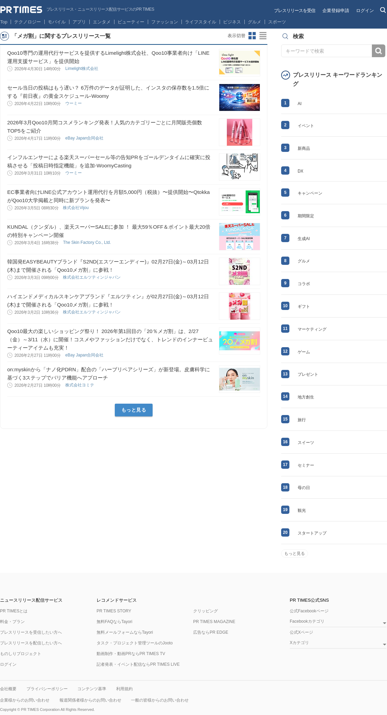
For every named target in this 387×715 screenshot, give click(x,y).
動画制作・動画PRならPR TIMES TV (131, 653)
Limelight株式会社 (82, 68)
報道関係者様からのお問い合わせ (90, 700)
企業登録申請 (335, 10)
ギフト (304, 306)
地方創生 (306, 397)
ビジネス (232, 22)
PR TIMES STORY (114, 611)
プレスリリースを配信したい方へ (31, 643)
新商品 (304, 148)
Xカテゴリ (299, 643)
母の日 (304, 487)
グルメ (254, 22)
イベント (306, 125)
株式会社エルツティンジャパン (92, 277)
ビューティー (131, 22)
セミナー (306, 465)
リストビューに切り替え (263, 36)
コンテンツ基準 (91, 688)
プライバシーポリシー (47, 688)
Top (4, 22)
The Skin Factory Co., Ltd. (87, 242)
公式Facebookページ (309, 611)
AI (299, 103)
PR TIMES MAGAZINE (214, 621)
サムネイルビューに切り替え (252, 36)
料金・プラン (12, 621)
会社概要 (8, 688)
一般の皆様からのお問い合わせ (160, 700)
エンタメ (102, 22)
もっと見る (133, 410)
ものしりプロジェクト (20, 653)
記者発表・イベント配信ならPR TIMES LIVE (138, 664)
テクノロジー (27, 22)
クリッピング (205, 611)
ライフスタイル (200, 22)
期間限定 (306, 216)
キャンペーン (310, 193)
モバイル (57, 22)
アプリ (79, 22)
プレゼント (308, 374)
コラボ (304, 283)
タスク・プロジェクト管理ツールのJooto (135, 643)
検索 (378, 50)
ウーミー (74, 103)
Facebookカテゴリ (307, 621)
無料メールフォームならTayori (125, 632)
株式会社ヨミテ (80, 385)
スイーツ (306, 442)
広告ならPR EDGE (210, 632)
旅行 (302, 419)
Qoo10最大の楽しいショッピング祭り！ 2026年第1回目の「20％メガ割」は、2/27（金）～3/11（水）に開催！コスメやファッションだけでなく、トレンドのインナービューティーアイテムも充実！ (110, 339)
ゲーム (304, 352)
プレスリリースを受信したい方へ (31, 632)
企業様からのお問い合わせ (24, 700)
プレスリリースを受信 (294, 10)
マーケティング (312, 329)
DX (300, 171)
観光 (302, 510)
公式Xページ (301, 632)
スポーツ (277, 22)
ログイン (365, 10)
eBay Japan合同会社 (85, 138)
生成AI (304, 238)
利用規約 (124, 688)
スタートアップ (312, 533)
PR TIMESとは (13, 611)
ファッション (164, 22)
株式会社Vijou (76, 207)
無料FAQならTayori (114, 621)
